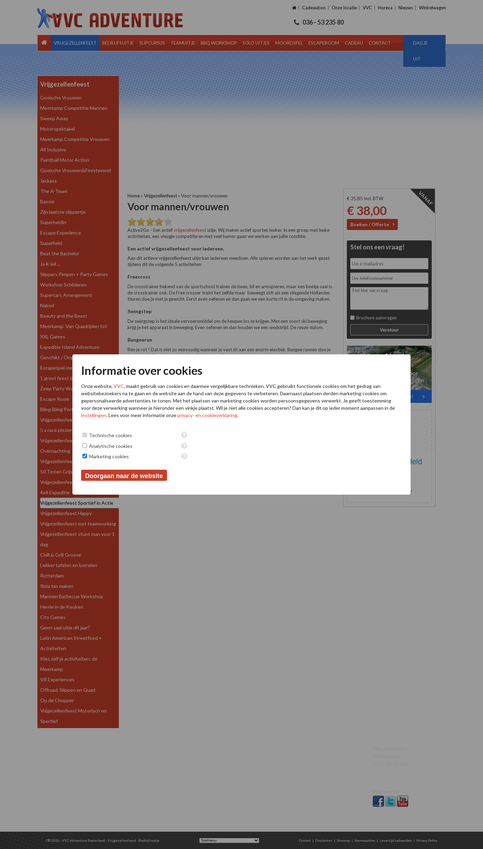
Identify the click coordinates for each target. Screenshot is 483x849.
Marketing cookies (109, 456)
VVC (119, 386)
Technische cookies (110, 435)
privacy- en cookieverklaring (207, 415)
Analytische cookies (110, 446)
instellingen (93, 415)
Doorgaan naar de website (124, 475)
